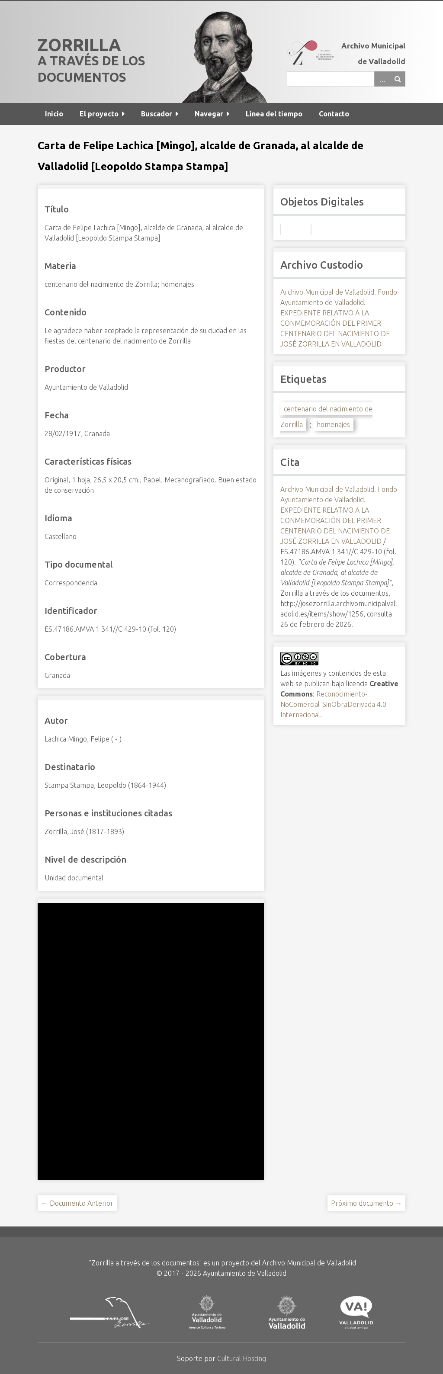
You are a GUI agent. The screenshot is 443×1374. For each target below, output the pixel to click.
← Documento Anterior (77, 1203)
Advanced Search (382, 79)
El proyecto (99, 114)
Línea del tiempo (274, 114)
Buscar (397, 79)
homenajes (333, 424)
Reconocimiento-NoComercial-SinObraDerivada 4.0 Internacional (333, 704)
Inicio (54, 114)
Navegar (209, 114)
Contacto (334, 114)
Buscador (156, 114)
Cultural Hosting (241, 1358)
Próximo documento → (366, 1203)
